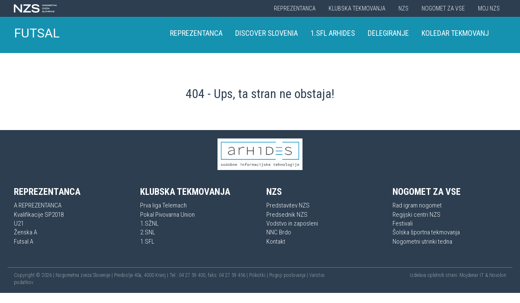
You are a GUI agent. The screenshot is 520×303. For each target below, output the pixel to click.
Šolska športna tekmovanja (426, 232)
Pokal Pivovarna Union (167, 214)
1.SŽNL (149, 223)
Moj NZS (489, 8)
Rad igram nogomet (417, 205)
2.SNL (147, 232)
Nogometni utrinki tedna (422, 241)
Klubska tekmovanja (357, 8)
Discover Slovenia (266, 33)
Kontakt (275, 241)
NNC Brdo (278, 232)
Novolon (497, 275)
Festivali (403, 223)
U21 (19, 223)
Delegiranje (388, 33)
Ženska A (25, 232)
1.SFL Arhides (332, 33)
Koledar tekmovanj (455, 33)
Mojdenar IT (471, 275)
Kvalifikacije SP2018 (39, 214)
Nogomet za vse (443, 8)
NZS (403, 8)
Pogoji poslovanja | (289, 275)
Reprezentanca (295, 8)
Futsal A (23, 241)
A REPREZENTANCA (37, 205)
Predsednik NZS (287, 214)
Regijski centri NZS (416, 214)
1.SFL (147, 241)
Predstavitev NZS (288, 205)
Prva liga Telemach (163, 205)
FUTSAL (37, 33)
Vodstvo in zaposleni (292, 223)
